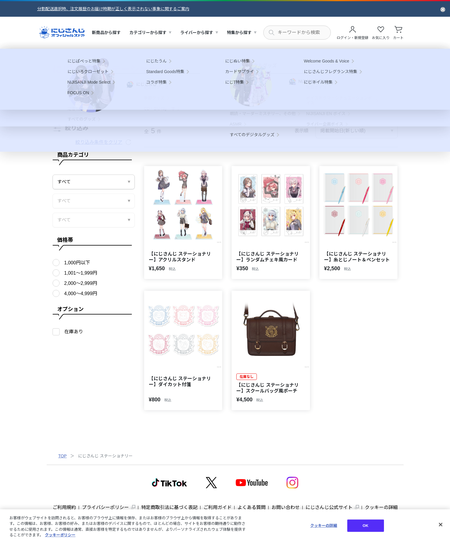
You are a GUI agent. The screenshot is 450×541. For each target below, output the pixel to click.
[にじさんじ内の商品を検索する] (297, 33)
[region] (225, 525)
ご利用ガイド (217, 507)
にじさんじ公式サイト (329, 507)
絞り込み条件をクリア (98, 142)
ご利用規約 (64, 507)
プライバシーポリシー (105, 507)
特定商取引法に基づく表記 (169, 507)
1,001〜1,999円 (80, 272)
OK (365, 525)
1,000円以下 (77, 262)
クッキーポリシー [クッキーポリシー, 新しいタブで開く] (60, 535)
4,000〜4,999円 (80, 293)
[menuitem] (106, 33)
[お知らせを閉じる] (442, 9)
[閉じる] (440, 524)
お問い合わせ (286, 507)
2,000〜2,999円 (80, 283)
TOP (62, 456)
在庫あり (73, 331)
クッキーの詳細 (381, 507)
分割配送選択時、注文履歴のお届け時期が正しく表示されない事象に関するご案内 (113, 8)
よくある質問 (251, 507)
